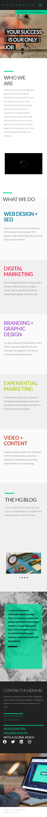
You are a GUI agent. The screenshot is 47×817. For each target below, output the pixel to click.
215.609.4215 (23, 12)
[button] (40, 5)
